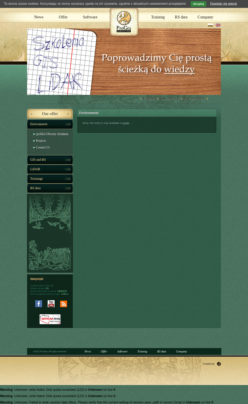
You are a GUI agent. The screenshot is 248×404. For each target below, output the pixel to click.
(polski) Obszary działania (52, 134)
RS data (181, 17)
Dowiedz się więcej (223, 3)
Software (90, 17)
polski (126, 123)
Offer (63, 17)
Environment (194, 98)
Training (158, 17)
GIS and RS (169, 98)
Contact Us (43, 147)
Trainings (36, 179)
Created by (208, 363)
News (39, 17)
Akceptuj (198, 3)
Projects (41, 141)
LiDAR (149, 98)
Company (205, 17)
